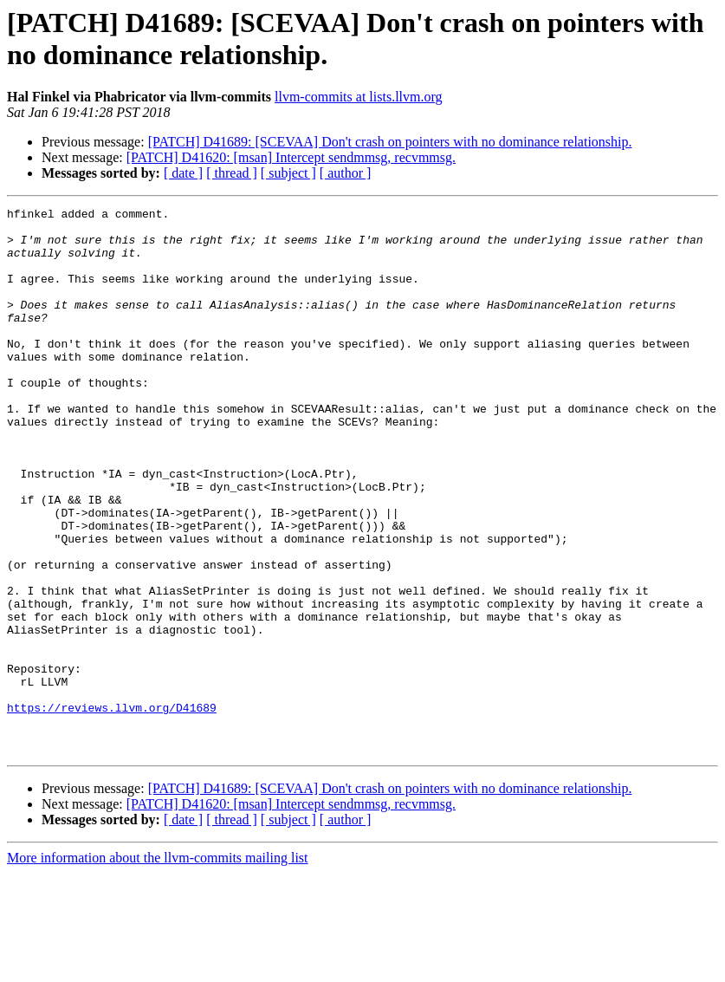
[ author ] (346, 173)
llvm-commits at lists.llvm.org (358, 96)
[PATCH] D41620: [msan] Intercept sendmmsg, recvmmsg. (291, 157)
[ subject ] (288, 173)
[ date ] (183, 173)
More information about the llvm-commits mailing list (157, 966)
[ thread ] (231, 173)
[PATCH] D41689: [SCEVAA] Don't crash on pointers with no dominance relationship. (390, 141)
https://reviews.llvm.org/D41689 (112, 808)
